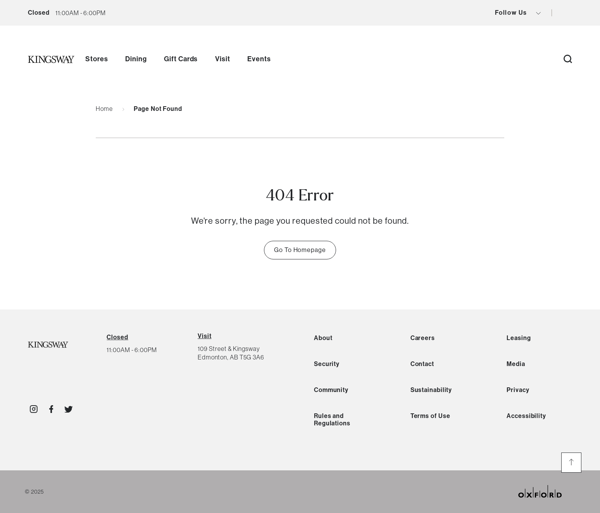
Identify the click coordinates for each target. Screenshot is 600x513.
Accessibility (526, 416)
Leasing (519, 338)
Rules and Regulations (332, 419)
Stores (96, 59)
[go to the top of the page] (571, 462)
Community (331, 390)
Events (259, 59)
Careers (422, 338)
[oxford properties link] (546, 491)
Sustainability (431, 390)
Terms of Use (430, 416)
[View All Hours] (117, 337)
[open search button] (568, 59)
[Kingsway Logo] (48, 345)
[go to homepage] (51, 59)
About (323, 338)
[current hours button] (80, 12)
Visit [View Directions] (205, 336)
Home (104, 108)
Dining (136, 59)
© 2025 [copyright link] (34, 491)
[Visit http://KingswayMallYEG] (51, 409)
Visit (222, 59)
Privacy (518, 390)
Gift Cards (181, 59)
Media (516, 364)
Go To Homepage (300, 250)
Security (327, 364)
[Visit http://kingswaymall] (34, 409)
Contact (422, 364)
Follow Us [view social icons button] (518, 12)
